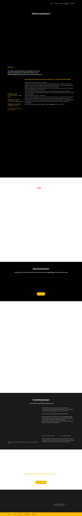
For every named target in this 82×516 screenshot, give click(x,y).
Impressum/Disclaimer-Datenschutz (59, 505)
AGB (66, 505)
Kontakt (72, 3)
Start (52, 3)
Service (60, 3)
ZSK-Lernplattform (50, 104)
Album (56, 3)
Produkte (66, 3)
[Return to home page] (16, 3)
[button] (11, 67)
